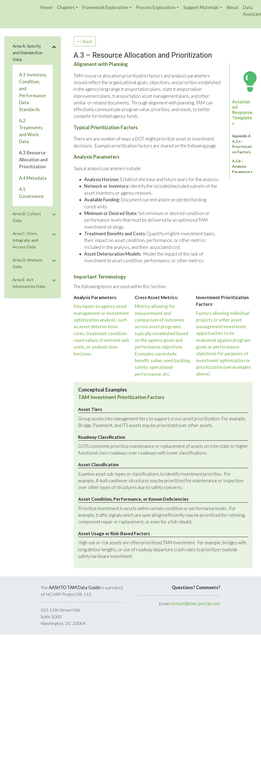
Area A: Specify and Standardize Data (27, 52)
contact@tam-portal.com (195, 603)
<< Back (84, 41)
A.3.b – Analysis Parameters (242, 166)
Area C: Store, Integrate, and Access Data (25, 240)
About (232, 7)
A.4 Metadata (33, 178)
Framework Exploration (105, 7)
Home (46, 7)
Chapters (66, 7)
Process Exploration (155, 7)
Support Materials (201, 7)
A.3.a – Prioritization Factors (242, 146)
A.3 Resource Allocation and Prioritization (33, 159)
